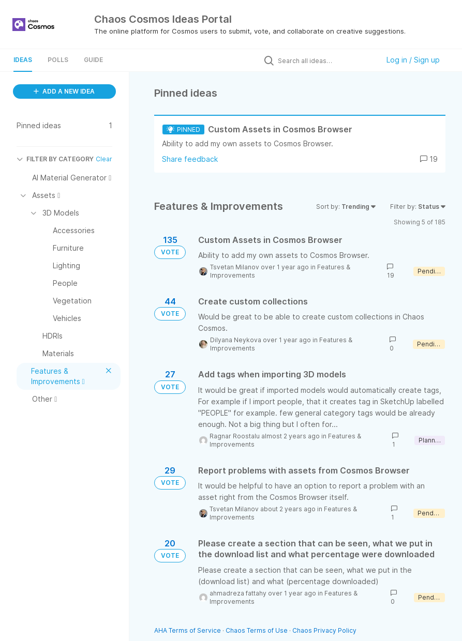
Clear (104, 159)
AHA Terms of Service (188, 630)
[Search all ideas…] (326, 60)
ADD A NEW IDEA (64, 91)
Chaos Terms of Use (257, 630)
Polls (58, 60)
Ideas (22, 60)
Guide (93, 60)
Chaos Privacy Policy (324, 630)
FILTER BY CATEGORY (55, 159)
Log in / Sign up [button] (413, 59)
